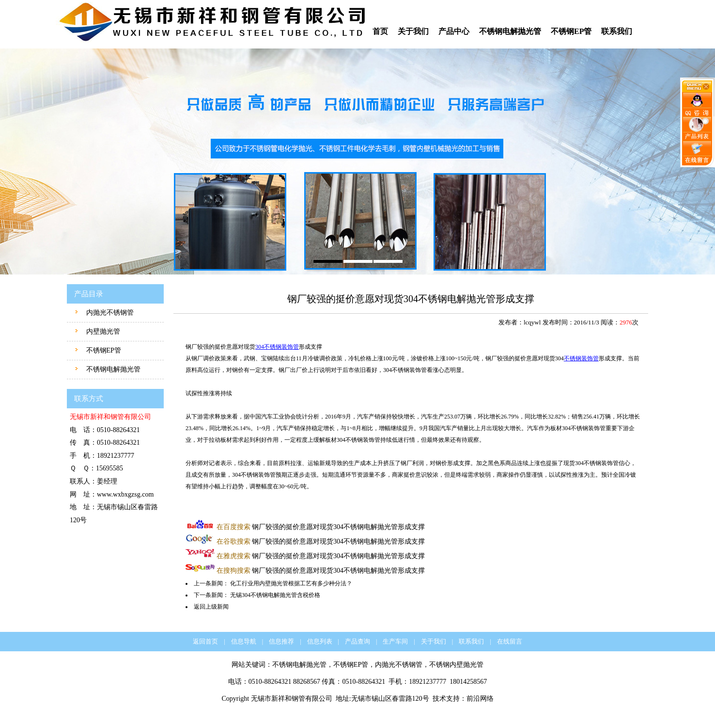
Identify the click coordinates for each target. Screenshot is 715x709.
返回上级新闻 (211, 606)
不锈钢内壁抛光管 (456, 664)
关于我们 (413, 31)
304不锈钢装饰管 (277, 346)
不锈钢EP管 (571, 31)
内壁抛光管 (102, 331)
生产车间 (395, 641)
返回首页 (205, 641)
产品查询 (357, 641)
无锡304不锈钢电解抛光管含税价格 (275, 595)
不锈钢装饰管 (581, 358)
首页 (380, 31)
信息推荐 (281, 641)
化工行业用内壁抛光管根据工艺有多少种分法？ (291, 583)
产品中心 (453, 31)
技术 (439, 698)
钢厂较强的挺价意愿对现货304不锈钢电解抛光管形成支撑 (321, 527)
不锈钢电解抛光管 (510, 31)
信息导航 (243, 641)
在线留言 (509, 641)
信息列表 (319, 641)
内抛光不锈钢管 (109, 312)
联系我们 (616, 31)
